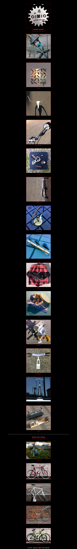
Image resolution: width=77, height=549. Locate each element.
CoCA (46, 547)
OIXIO (39, 547)
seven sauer (35, 547)
